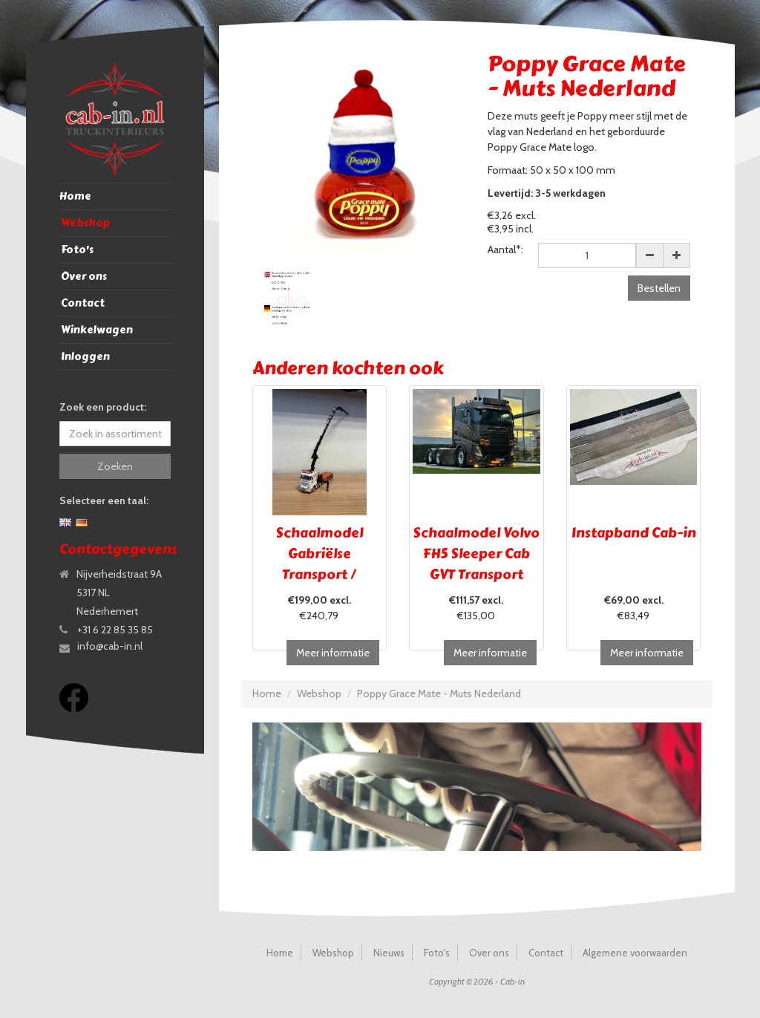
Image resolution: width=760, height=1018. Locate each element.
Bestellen (659, 288)
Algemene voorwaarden (635, 953)
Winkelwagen (97, 330)
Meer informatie (333, 652)
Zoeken (115, 466)
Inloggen (85, 357)
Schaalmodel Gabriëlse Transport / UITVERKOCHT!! (319, 564)
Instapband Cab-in (633, 533)
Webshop (85, 223)
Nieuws (388, 953)
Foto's (77, 250)
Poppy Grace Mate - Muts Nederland (439, 693)
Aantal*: (505, 249)
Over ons (84, 276)
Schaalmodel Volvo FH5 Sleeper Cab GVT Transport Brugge (476, 564)
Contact (83, 303)
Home (75, 196)
